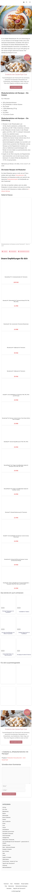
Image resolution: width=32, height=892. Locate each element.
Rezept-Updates (24, 883)
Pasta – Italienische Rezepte (9, 847)
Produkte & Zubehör (7, 849)
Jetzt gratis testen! (16, 87)
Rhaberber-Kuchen (24, 251)
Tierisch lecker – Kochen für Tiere (10, 861)
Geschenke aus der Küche (8, 831)
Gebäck (5, 251)
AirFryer (4, 807)
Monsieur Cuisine (6, 845)
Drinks (4, 823)
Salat (4, 853)
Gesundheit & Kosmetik (8, 833)
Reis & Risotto (6, 851)
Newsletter (9, 888)
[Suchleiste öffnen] (26, 2)
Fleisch (4, 827)
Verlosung (5, 865)
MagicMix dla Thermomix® (19, 888)
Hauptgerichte (6, 837)
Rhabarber (13, 251)
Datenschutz (11, 886)
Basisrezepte (5, 815)
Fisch (4, 825)
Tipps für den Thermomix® (9, 863)
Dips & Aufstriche (6, 821)
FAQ (6, 886)
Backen (4, 813)
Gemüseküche (6, 829)
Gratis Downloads (6, 835)
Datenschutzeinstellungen (21, 886)
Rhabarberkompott (12, 179)
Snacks (4, 855)
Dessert (4, 819)
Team (11, 883)
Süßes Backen (22, 31)
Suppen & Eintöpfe (7, 857)
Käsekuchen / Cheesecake (8, 839)
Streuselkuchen (20, 175)
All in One (5, 809)
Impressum (6, 883)
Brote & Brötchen (6, 817)
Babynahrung (5, 811)
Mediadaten (17, 883)
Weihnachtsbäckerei (7, 867)
